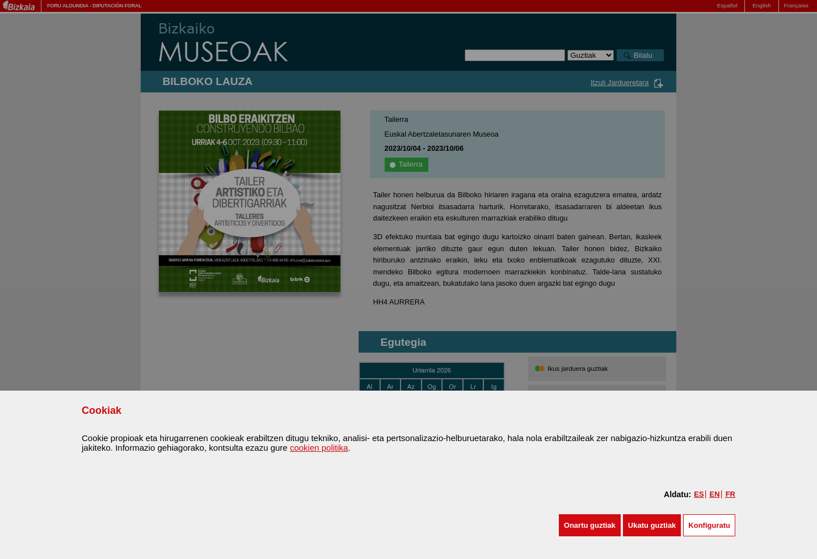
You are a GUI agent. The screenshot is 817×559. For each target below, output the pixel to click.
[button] (590, 525)
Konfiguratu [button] (709, 525)
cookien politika (319, 447)
